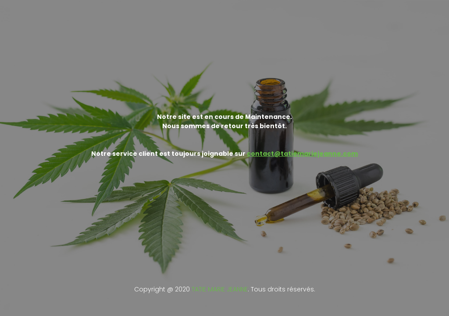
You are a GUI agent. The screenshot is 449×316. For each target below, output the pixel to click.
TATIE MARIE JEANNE (220, 289)
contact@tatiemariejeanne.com (302, 153)
